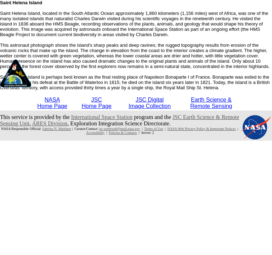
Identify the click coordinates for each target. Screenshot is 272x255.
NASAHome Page (52, 103)
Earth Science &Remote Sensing (211, 103)
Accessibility (95, 133)
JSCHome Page (96, 103)
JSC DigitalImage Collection (150, 103)
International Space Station (101, 117)
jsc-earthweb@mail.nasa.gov (119, 129)
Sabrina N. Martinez (56, 129)
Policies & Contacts (123, 133)
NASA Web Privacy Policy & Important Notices (201, 129)
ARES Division (49, 123)
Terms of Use (153, 129)
